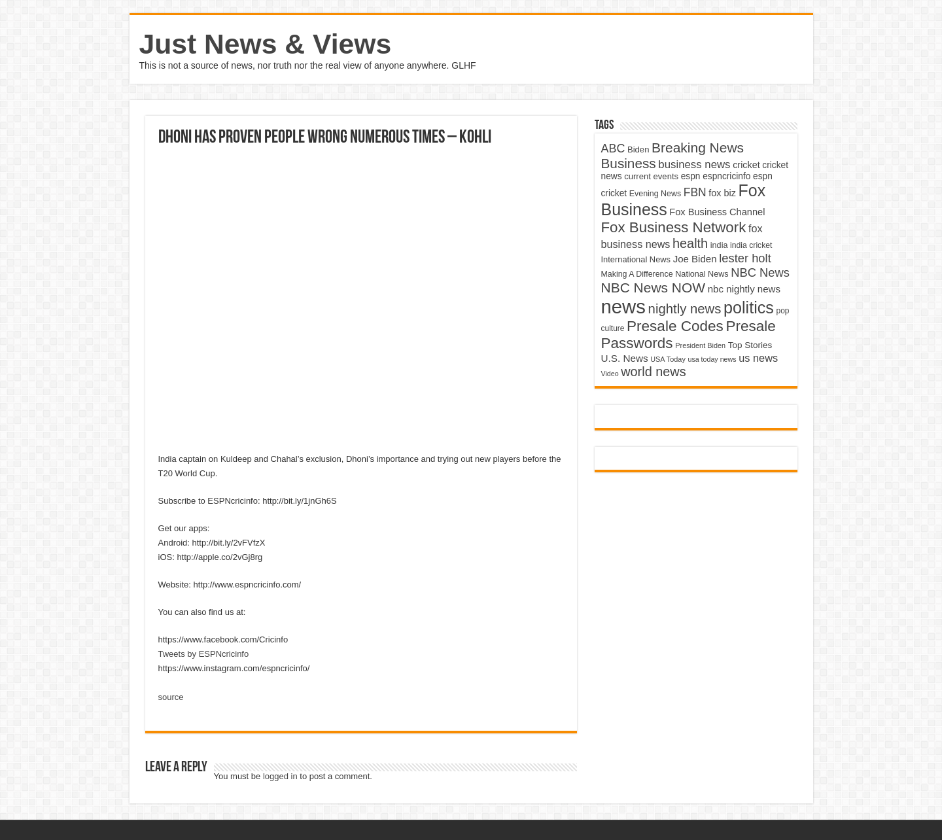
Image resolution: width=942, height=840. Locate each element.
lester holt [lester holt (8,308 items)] (745, 258)
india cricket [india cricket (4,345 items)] (751, 245)
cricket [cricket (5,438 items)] (746, 165)
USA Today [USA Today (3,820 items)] (668, 359)
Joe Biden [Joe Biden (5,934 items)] (695, 258)
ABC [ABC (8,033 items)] (613, 148)
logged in (280, 776)
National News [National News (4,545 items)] (701, 274)
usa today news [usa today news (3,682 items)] (712, 359)
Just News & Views (265, 44)
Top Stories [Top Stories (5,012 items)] (750, 345)
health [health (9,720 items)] (690, 243)
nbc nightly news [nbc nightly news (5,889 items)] (744, 288)
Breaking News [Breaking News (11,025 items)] (698, 147)
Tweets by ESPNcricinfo (203, 654)
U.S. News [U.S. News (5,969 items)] (624, 358)
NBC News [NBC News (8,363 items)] (760, 272)
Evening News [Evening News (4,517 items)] (655, 193)
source (171, 697)
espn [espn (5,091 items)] (691, 176)
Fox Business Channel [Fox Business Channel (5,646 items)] (717, 212)
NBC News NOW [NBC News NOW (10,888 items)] (653, 287)
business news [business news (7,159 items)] (694, 164)
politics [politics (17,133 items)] (749, 307)
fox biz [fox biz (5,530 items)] (722, 193)
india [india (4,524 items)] (719, 245)
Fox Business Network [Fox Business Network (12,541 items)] (673, 227)
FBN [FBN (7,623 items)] (695, 192)
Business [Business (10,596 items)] (628, 163)
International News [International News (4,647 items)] (636, 259)
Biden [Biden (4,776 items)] (638, 149)
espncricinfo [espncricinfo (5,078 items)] (726, 176)
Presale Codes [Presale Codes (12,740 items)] (675, 326)
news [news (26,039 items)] (623, 306)
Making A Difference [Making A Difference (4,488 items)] (637, 274)
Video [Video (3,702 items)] (610, 373)
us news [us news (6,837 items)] (758, 358)
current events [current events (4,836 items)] (651, 176)
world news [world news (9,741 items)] (653, 371)
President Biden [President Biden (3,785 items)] (700, 345)
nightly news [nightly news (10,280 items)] (685, 309)
